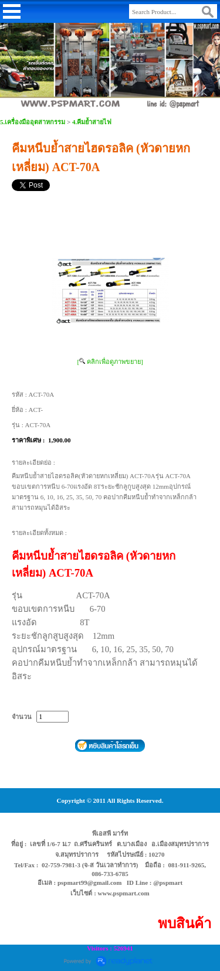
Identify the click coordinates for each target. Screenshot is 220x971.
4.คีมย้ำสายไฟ (91, 121)
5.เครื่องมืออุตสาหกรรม (32, 121)
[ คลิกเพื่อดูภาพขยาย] (110, 361)
